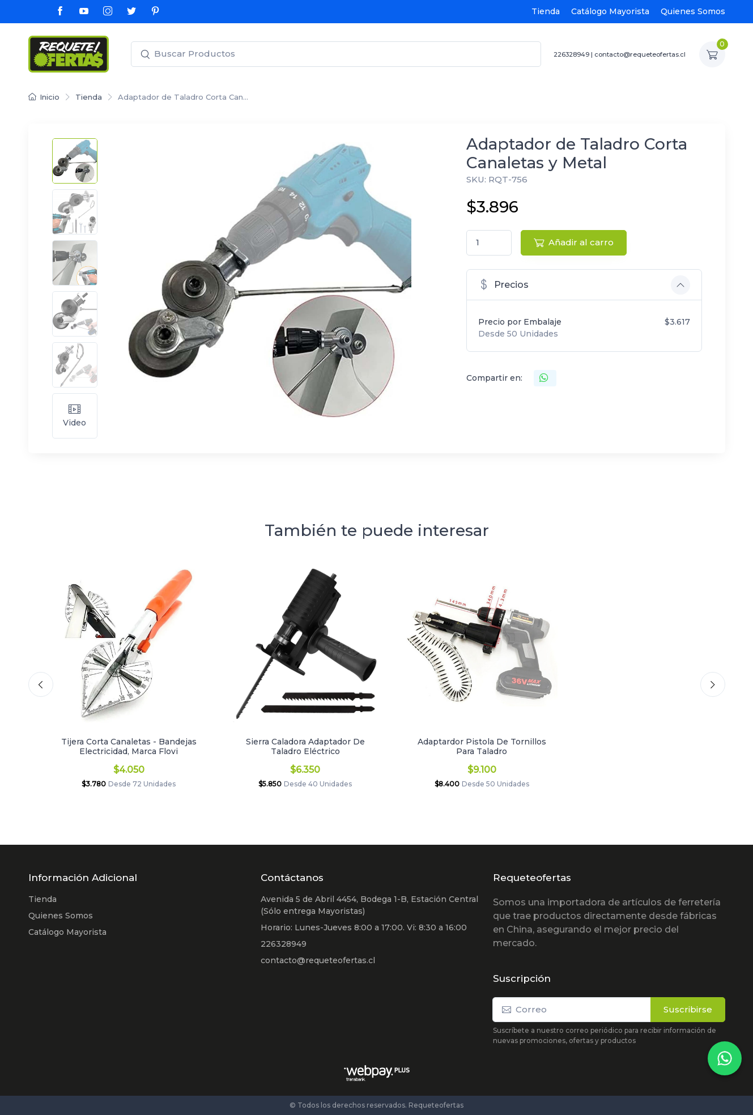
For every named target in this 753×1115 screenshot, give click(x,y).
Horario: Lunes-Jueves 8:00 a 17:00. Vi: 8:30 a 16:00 (364, 927)
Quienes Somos (693, 11)
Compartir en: (494, 378)
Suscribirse (687, 1009)
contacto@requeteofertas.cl (640, 54)
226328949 (571, 54)
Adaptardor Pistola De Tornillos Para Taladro (482, 746)
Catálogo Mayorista (610, 11)
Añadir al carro (574, 242)
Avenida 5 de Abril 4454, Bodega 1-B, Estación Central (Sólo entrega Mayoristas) (369, 905)
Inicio (43, 96)
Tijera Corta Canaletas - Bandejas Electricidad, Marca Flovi (129, 746)
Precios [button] (503, 284)
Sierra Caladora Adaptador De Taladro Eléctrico (305, 746)
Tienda (545, 11)
